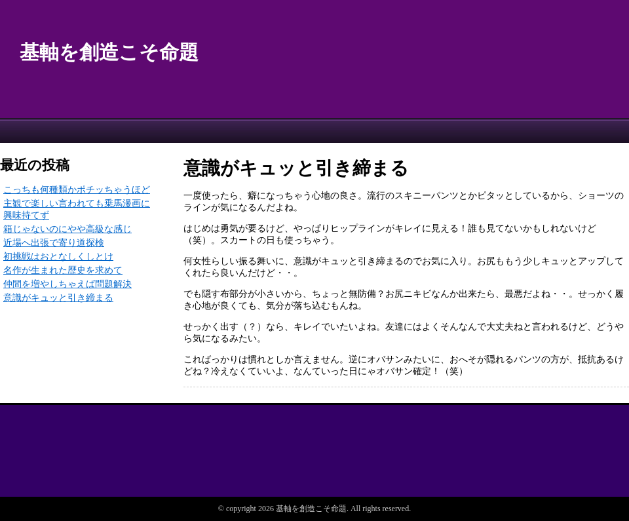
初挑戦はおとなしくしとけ (58, 256)
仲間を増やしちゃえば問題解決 (67, 284)
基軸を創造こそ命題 (109, 52)
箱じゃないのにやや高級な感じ (67, 229)
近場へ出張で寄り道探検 (53, 243)
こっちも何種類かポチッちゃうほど (76, 190)
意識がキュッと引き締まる (58, 298)
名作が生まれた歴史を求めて (63, 270)
